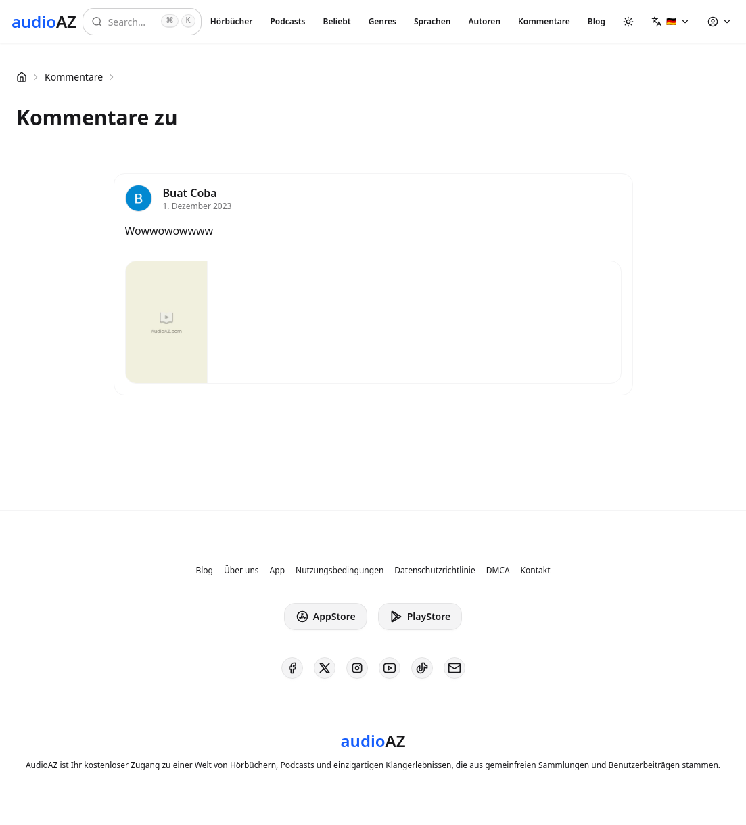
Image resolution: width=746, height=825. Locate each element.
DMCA (498, 570)
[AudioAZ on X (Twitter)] (324, 668)
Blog (596, 21)
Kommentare (544, 21)
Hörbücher (231, 21)
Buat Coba (190, 192)
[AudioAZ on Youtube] (389, 668)
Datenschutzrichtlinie (434, 570)
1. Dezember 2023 (197, 206)
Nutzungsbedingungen (339, 570)
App (277, 570)
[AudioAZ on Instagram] (357, 668)
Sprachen (432, 21)
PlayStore (420, 616)
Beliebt (337, 21)
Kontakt (536, 570)
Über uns (241, 570)
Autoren (484, 21)
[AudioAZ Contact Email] (454, 668)
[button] (671, 21)
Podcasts (287, 21)
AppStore (326, 616)
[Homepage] (44, 21)
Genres (382, 21)
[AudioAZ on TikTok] (422, 668)
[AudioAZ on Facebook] (292, 668)
